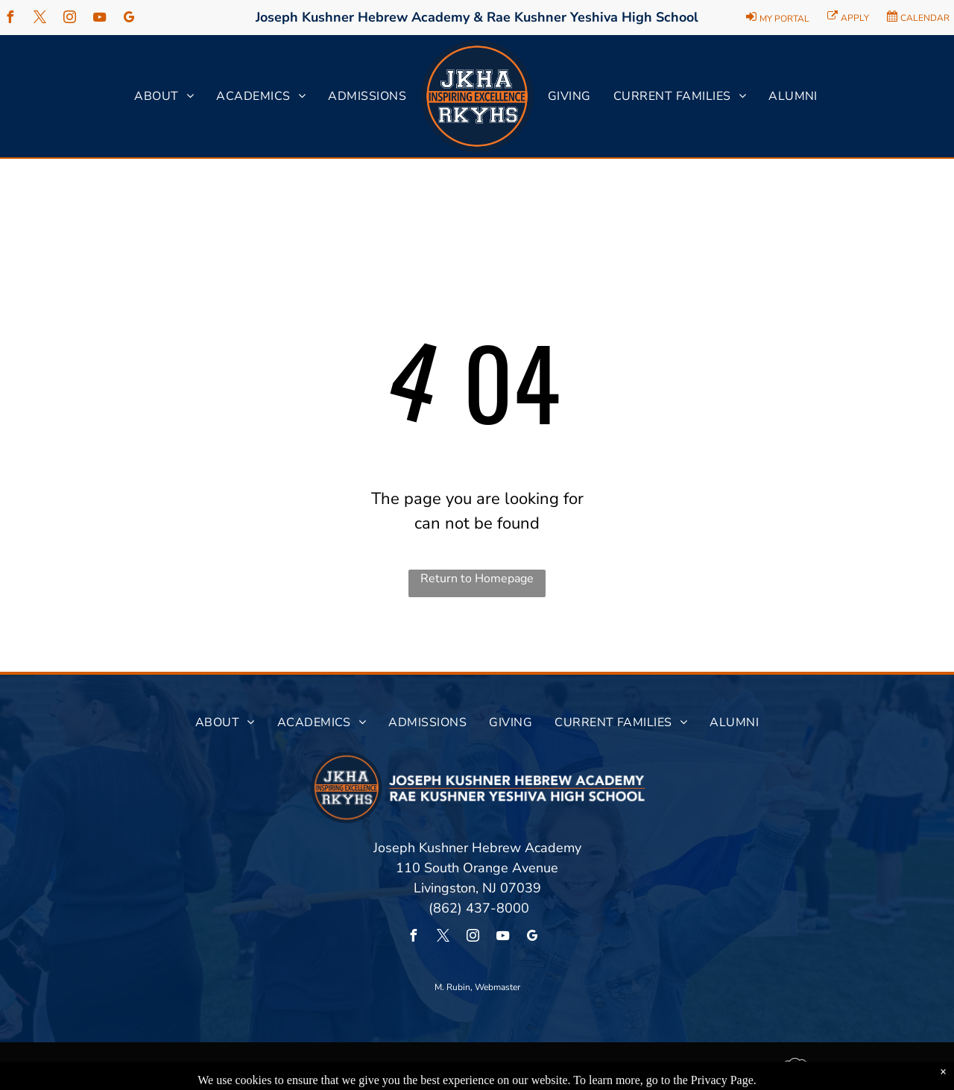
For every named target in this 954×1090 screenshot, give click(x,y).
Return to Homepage (477, 578)
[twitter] (39, 19)
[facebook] (9, 19)
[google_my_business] (129, 19)
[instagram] (69, 19)
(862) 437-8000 (477, 908)
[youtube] (99, 19)
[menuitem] (164, 96)
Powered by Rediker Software (865, 1069)
